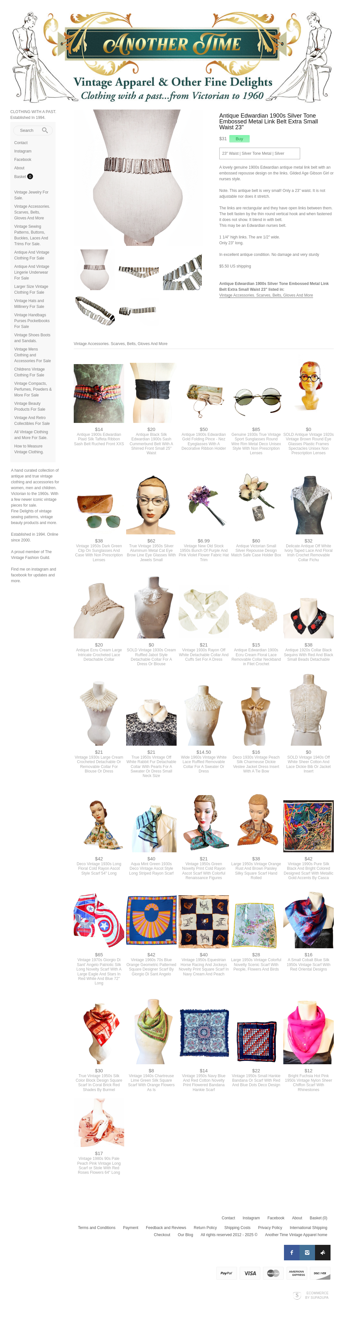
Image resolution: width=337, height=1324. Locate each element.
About (19, 168)
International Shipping (308, 1227)
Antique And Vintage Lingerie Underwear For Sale (31, 272)
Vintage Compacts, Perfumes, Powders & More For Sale (33, 389)
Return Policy (205, 1227)
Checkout (162, 1235)
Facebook (22, 159)
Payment (130, 1227)
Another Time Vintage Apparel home (296, 1235)
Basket (20, 176)
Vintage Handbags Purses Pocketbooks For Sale (31, 321)
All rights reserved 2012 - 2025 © (229, 1235)
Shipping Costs (237, 1227)
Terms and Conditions (96, 1227)
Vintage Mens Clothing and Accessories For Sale (32, 355)
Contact (20, 143)
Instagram (22, 151)
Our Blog (185, 1235)
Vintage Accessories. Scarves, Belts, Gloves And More (32, 212)
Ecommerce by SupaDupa (317, 1295)
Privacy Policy (270, 1227)
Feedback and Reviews (166, 1227)
